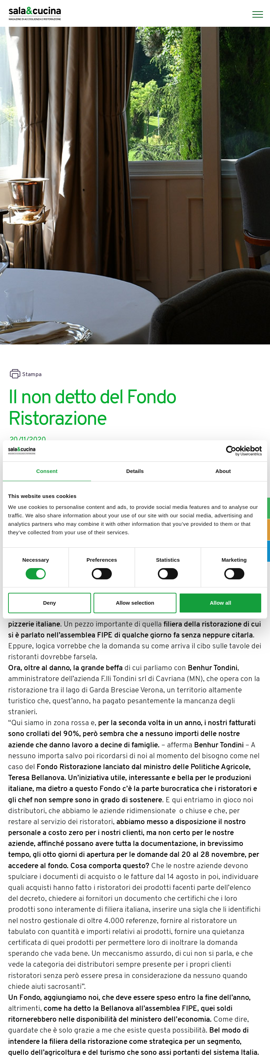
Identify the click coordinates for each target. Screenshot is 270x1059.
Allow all (220, 603)
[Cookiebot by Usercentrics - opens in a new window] (231, 451)
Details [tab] (135, 471)
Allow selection (135, 603)
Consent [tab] (47, 471)
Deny (49, 603)
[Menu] (254, 14)
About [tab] (223, 471)
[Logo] (35, 14)
